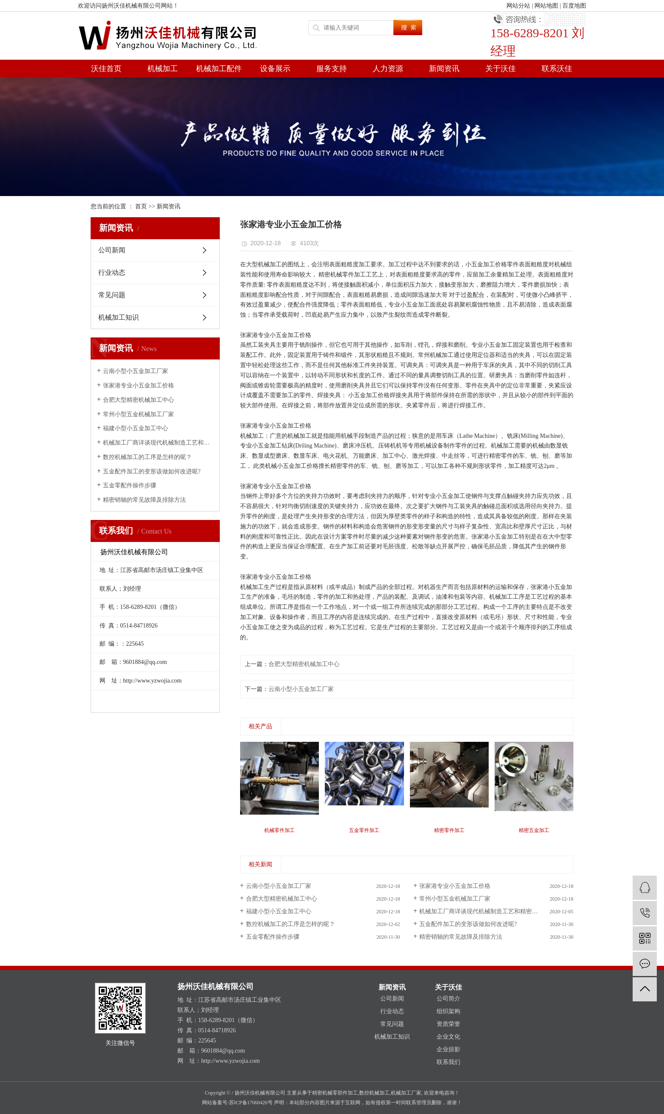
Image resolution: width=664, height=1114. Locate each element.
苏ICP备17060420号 (251, 1103)
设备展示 (275, 68)
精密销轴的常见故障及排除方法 (144, 500)
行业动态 (111, 272)
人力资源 (388, 68)
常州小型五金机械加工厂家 (138, 414)
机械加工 (162, 68)
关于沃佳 (500, 68)
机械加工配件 (219, 68)
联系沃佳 (557, 68)
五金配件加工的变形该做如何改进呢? (151, 471)
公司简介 (448, 998)
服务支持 (331, 68)
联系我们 (448, 1062)
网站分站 (518, 6)
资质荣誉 (448, 1024)
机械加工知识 (118, 317)
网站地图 (546, 6)
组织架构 (448, 1011)
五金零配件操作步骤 (129, 485)
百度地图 (574, 6)
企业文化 (448, 1037)
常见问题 (111, 295)
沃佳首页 (106, 68)
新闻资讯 (444, 68)
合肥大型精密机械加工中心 (138, 400)
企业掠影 (448, 1049)
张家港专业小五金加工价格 (138, 385)
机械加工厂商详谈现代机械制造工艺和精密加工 (158, 443)
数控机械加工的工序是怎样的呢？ (147, 457)
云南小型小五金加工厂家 (135, 371)
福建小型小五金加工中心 (135, 428)
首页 (141, 206)
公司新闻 (111, 250)
